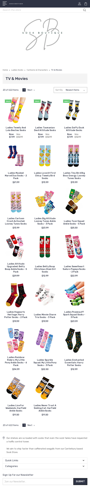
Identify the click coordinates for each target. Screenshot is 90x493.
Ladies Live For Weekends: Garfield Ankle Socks (16, 408)
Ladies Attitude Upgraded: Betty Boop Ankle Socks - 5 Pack (16, 268)
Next (31, 90)
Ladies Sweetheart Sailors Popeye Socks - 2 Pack (74, 269)
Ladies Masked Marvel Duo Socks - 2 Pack (16, 176)
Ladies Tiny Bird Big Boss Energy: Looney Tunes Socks (74, 176)
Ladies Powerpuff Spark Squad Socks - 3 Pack (74, 315)
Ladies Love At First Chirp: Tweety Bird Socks (45, 176)
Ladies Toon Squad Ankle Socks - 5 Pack (74, 222)
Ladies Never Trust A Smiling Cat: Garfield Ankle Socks (45, 408)
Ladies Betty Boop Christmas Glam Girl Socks (45, 269)
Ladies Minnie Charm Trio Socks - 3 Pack (45, 316)
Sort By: (59, 90)
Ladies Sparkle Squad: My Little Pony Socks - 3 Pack (45, 363)
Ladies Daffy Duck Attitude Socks (74, 129)
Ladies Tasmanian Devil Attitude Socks (45, 129)
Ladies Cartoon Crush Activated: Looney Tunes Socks (16, 221)
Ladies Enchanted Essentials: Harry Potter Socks (74, 363)
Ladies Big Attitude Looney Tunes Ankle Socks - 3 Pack (45, 221)
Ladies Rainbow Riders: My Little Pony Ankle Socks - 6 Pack (16, 361)
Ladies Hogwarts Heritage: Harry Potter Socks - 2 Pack (15, 315)
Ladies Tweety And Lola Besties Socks (16, 129)
